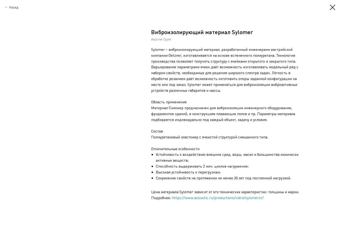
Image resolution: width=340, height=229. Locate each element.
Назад (13, 7)
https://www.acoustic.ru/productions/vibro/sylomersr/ (218, 197)
